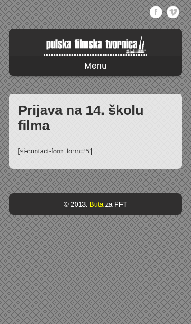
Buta (97, 204)
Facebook (156, 12)
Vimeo (173, 12)
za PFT (116, 204)
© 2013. (76, 204)
